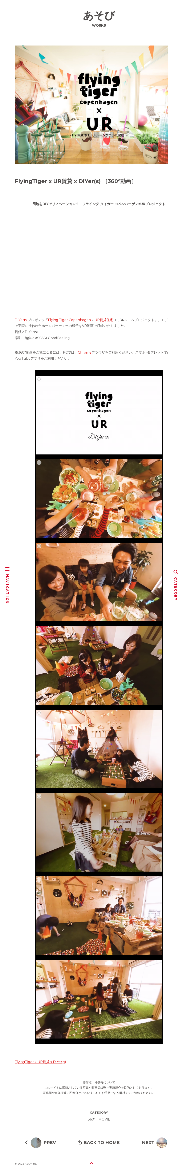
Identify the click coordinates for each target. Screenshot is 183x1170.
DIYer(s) (21, 320)
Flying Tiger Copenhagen (69, 320)
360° (91, 1119)
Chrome (85, 352)
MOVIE (104, 1119)
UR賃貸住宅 (103, 320)
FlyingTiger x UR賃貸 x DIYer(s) (40, 1062)
